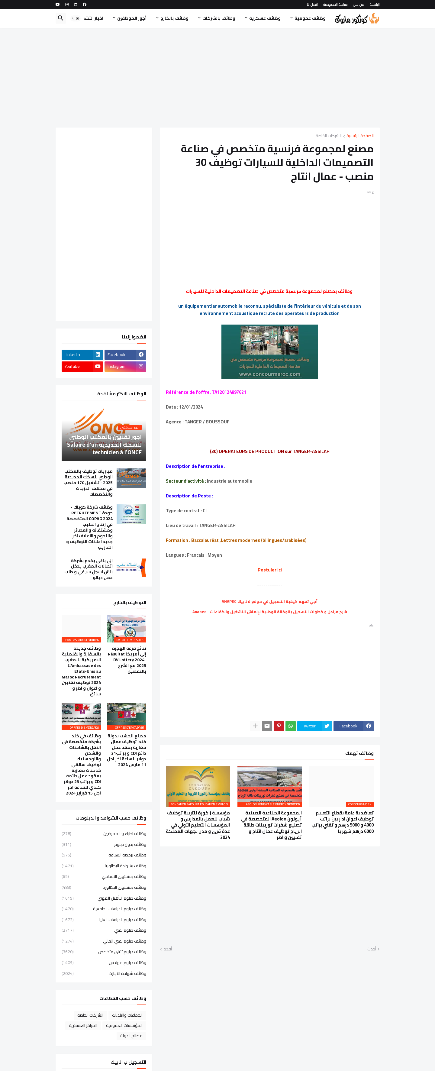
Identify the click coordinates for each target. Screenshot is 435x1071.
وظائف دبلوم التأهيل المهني (104, 898)
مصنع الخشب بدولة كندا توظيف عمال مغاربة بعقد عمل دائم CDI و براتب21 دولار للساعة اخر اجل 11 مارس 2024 (126, 750)
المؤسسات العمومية (124, 1025)
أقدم (167, 949)
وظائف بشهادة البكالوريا (104, 866)
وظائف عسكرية (265, 18)
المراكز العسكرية (83, 1025)
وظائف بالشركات (218, 18)
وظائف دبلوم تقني (104, 930)
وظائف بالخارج (174, 18)
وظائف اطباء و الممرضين (104, 834)
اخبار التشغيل (89, 18)
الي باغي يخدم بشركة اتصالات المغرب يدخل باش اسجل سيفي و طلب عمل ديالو (88, 569)
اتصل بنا (312, 4)
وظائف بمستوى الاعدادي (104, 876)
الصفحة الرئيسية (360, 136)
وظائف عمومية (310, 18)
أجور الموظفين (132, 18)
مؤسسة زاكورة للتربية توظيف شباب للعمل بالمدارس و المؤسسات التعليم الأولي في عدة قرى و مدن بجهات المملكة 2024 (198, 825)
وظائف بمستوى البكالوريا (104, 887)
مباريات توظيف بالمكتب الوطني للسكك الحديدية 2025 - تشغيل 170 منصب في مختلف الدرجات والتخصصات (88, 482)
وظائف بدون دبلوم (104, 844)
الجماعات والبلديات (127, 1015)
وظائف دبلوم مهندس (104, 962)
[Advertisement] (218, 77)
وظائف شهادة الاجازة (104, 973)
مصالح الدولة (131, 1036)
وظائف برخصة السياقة (104, 855)
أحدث (371, 949)
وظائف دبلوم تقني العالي (104, 941)
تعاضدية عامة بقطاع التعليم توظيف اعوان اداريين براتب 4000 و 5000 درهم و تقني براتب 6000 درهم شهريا (342, 822)
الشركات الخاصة (329, 136)
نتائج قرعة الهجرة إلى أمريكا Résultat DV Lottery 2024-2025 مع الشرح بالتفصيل (127, 660)
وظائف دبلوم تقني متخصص (104, 952)
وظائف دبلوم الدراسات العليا (104, 920)
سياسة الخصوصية (335, 4)
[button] (75, 18)
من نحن (358, 4)
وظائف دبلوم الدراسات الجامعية (104, 909)
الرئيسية (375, 4)
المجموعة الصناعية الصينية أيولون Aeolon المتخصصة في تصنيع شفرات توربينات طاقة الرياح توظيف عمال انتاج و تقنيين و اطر (271, 825)
